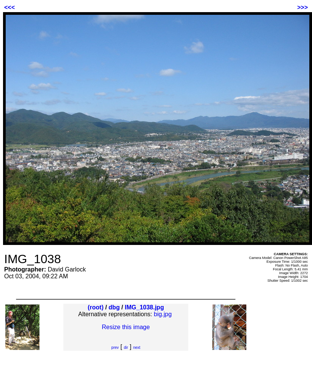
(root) (96, 307)
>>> (302, 7)
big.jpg (163, 314)
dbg (114, 307)
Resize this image (126, 327)
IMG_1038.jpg (144, 307)
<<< (9, 7)
